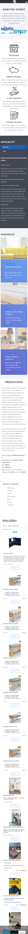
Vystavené (9, 505)
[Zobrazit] (17, 529)
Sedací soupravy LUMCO (13, 268)
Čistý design (9, 275)
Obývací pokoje (10, 362)
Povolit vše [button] (6, 932)
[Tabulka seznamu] (15, 532)
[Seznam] (16, 532)
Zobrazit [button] (15, 567)
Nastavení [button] (22, 932)
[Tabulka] (13, 532)
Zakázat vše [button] (14, 932)
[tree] (14, 496)
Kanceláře (15, 367)
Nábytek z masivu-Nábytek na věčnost (14, 313)
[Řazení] (17, 525)
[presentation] (14, 147)
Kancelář (8, 502)
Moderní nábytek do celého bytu (11, 358)
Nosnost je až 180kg (11, 317)
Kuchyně (8, 491)
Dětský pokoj (9, 488)
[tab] (14, 147)
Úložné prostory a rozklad (13, 272)
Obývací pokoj (10, 496)
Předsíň (8, 499)
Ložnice (13, 365)
